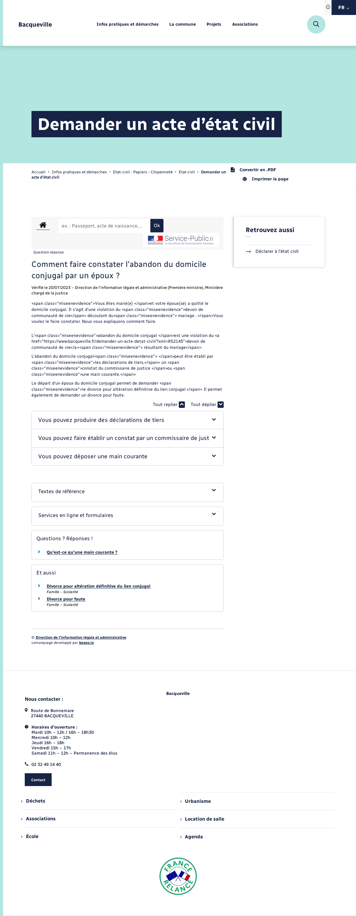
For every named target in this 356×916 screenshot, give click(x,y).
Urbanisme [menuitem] (195, 801)
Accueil (38, 172)
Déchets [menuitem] (33, 801)
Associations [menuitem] (38, 819)
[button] (128, 420)
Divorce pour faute (66, 599)
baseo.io (86, 643)
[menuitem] (128, 25)
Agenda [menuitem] (191, 837)
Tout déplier (207, 404)
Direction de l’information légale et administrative (81, 637)
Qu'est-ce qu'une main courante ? (82, 552)
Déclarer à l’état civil (272, 251)
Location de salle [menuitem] (202, 819)
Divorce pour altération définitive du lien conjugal (98, 586)
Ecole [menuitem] (29, 836)
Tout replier (169, 404)
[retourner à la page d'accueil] (35, 24)
